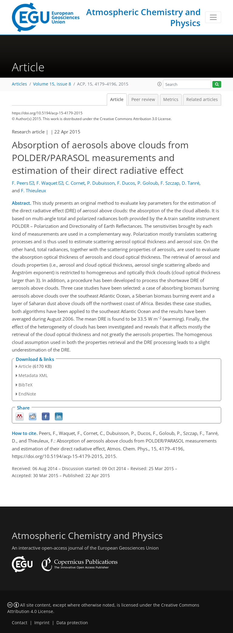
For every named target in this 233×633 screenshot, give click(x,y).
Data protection (72, 622)
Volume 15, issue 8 (52, 84)
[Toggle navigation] (213, 17)
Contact (19, 622)
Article (116, 99)
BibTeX (25, 385)
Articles (19, 84)
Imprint (41, 622)
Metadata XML (33, 375)
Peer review (143, 99)
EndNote (27, 394)
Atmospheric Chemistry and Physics (143, 17)
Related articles (202, 99)
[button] (159, 84)
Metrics (170, 99)
